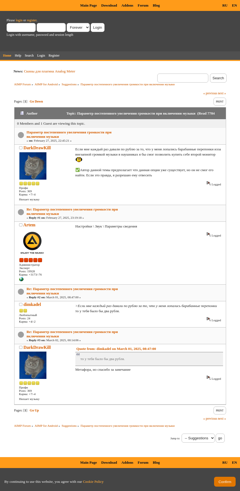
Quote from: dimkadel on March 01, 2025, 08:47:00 (116, 349)
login (19, 20)
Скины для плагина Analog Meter (49, 71)
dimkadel (32, 304)
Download (109, 5)
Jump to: (175, 438)
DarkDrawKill (37, 147)
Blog (156, 5)
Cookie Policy (93, 482)
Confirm (224, 482)
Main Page (88, 5)
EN (234, 5)
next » (222, 93)
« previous (210, 93)
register (31, 20)
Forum (143, 5)
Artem (29, 225)
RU (224, 5)
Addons (128, 5)
